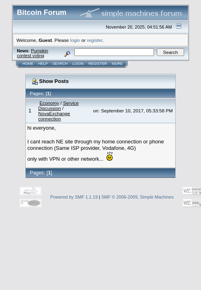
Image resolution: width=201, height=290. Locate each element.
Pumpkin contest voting (32, 53)
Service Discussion (58, 105)
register (94, 40)
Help (43, 64)
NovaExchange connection (54, 116)
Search (60, 64)
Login (78, 64)
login (75, 40)
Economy (49, 103)
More (117, 64)
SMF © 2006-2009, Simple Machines (137, 197)
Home (28, 64)
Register (97, 64)
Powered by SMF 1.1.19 (74, 197)
